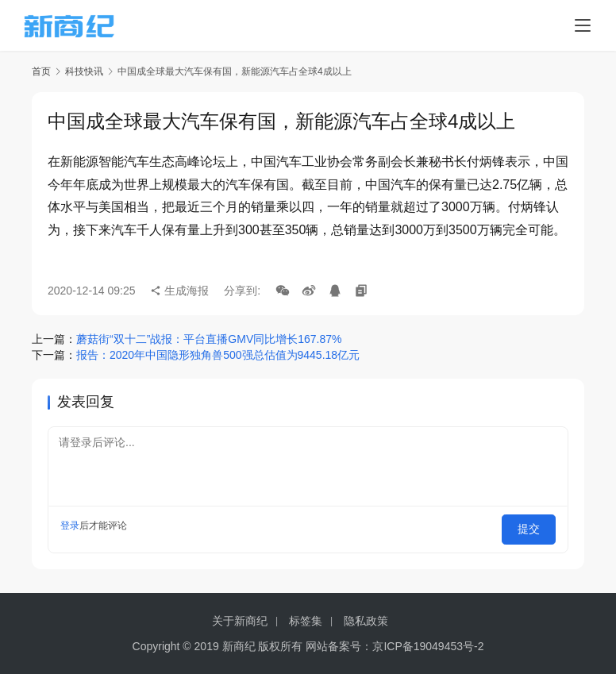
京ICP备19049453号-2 (427, 646)
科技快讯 (84, 71)
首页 (41, 71)
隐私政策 (366, 620)
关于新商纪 (240, 620)
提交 (533, 525)
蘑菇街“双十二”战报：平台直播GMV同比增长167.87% (208, 339)
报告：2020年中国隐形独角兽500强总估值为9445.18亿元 (218, 355)
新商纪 (239, 646)
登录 (69, 525)
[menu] (582, 25)
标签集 (305, 620)
